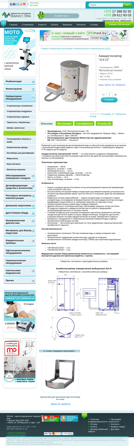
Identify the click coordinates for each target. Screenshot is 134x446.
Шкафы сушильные (16, 128)
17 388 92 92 (117, 11)
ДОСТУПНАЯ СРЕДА (17, 213)
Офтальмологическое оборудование (18, 251)
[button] (118, 24)
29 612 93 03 (117, 15)
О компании (28, 24)
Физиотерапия (14, 88)
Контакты (81, 24)
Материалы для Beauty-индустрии (19, 231)
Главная (13, 24)
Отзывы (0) (104, 123)
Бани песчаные (13, 164)
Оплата (54, 24)
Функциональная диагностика (15, 221)
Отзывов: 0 (107, 114)
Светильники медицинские (13, 271)
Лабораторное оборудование (14, 97)
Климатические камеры (17, 147)
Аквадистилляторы (15, 133)
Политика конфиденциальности (98, 420)
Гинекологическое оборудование (16, 261)
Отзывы (94, 24)
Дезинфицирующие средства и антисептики (19, 186)
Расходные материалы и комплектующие (19, 196)
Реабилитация (14, 81)
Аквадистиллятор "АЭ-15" (101, 48)
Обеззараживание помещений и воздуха (18, 176)
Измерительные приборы (15, 241)
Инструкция (64, 123)
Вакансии (67, 24)
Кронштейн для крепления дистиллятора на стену (60, 398)
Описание (46, 123)
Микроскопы (12, 158)
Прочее (10, 280)
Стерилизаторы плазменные (19, 106)
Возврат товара (118, 427)
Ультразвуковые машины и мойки (19, 140)
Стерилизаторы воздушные (19, 111)
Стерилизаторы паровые (18, 117)
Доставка (115, 429)
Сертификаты (84, 123)
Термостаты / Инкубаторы (18, 122)
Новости (42, 24)
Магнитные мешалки (16, 170)
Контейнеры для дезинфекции (20, 153)
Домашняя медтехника (18, 205)
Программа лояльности (115, 420)
